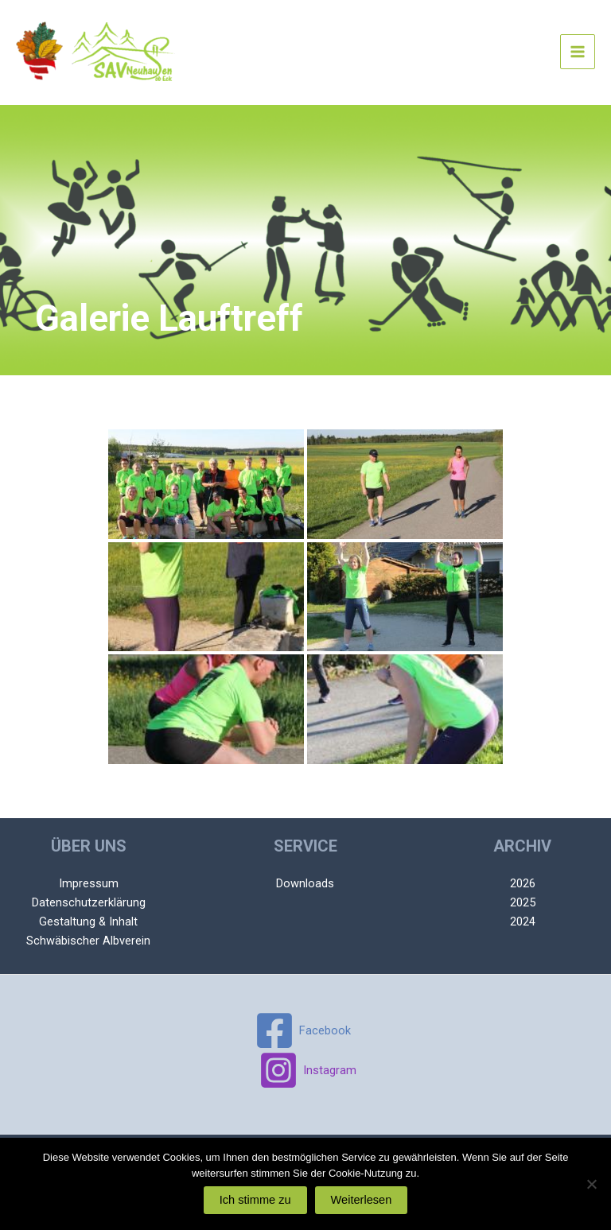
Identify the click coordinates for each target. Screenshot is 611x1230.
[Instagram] (308, 1070)
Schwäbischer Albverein (88, 940)
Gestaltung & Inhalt (88, 921)
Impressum (89, 883)
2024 (522, 921)
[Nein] (591, 1184)
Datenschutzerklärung (89, 902)
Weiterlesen (361, 1199)
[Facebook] (303, 1030)
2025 (522, 902)
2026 (522, 883)
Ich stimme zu (255, 1199)
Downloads (305, 883)
